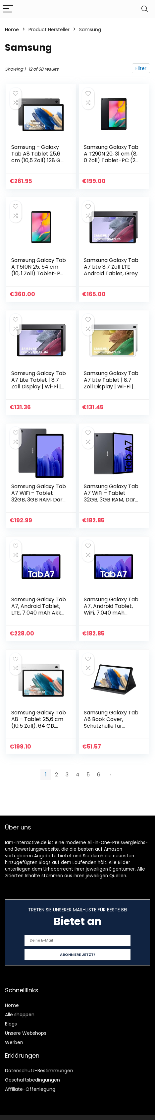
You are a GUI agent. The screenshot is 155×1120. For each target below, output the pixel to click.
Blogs (11, 1024)
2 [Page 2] (56, 774)
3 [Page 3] (67, 774)
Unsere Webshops (25, 1033)
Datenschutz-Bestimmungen (39, 1070)
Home (12, 29)
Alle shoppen (19, 1014)
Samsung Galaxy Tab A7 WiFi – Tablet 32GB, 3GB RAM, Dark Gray (38, 496)
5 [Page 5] (88, 774)
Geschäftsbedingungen (32, 1080)
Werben (14, 1042)
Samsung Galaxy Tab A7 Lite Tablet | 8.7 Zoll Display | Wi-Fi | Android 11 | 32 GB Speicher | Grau (38, 386)
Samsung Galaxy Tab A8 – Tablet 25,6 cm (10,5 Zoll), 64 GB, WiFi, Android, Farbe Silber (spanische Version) (38, 729)
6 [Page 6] (98, 774)
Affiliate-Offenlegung (30, 1089)
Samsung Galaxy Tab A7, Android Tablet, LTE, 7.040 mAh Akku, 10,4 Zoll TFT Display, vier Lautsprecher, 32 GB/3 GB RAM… (38, 616)
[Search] (145, 9)
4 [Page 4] (77, 774)
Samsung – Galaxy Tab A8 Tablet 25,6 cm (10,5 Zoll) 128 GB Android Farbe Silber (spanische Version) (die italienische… (37, 163)
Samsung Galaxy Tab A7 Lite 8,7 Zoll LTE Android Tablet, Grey (111, 266)
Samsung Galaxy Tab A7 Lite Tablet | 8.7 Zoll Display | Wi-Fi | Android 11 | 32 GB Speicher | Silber (111, 386)
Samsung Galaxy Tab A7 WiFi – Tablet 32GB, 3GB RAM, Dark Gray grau (111, 496)
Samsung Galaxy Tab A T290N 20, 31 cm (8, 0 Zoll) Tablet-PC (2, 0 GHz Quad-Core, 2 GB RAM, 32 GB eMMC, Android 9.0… (111, 163)
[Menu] (8, 9)
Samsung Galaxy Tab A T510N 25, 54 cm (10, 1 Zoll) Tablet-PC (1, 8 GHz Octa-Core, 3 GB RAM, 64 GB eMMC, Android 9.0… (38, 276)
